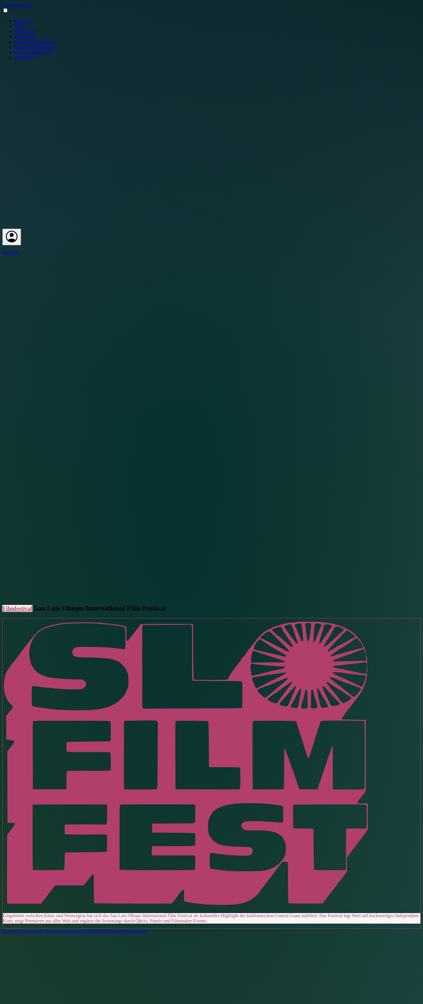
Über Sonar (24, 36)
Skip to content (16, 4)
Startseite (23, 20)
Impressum (24, 57)
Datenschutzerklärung (34, 41)
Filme (19, 25)
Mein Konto (25, 31)
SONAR (10, 252)
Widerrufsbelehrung (32, 52)
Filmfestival (17, 608)
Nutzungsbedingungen (35, 46)
